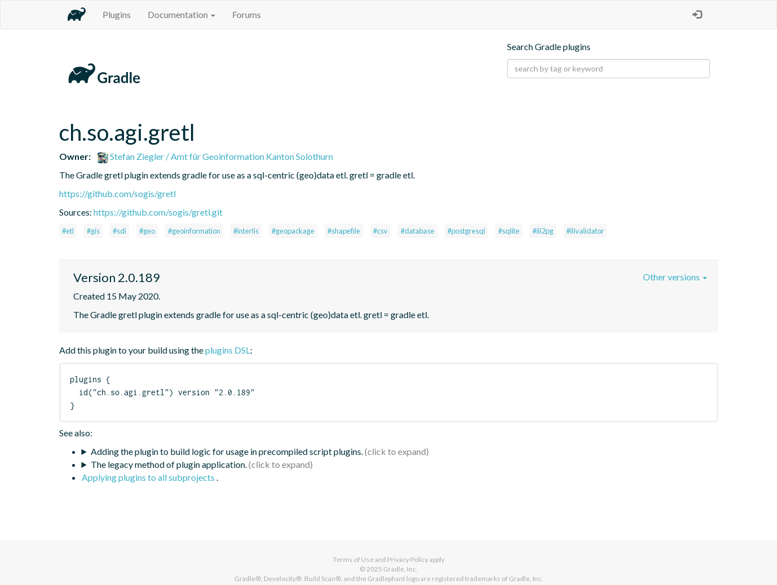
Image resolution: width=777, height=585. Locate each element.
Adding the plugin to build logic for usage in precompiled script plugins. (227, 451)
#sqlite (509, 230)
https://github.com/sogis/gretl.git (158, 212)
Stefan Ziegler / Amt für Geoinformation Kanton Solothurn (215, 156)
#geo (147, 230)
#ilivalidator (585, 230)
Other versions (675, 276)
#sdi (119, 230)
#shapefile (343, 230)
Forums (246, 14)
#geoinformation (194, 230)
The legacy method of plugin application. (169, 464)
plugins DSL (227, 350)
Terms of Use (353, 559)
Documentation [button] (181, 14)
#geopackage (293, 230)
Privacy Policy (407, 559)
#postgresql (466, 230)
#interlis (246, 230)
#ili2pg (542, 230)
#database (417, 230)
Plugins (117, 14)
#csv (380, 230)
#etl (68, 230)
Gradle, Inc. (400, 569)
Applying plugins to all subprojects (149, 477)
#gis (93, 230)
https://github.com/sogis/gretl (117, 193)
